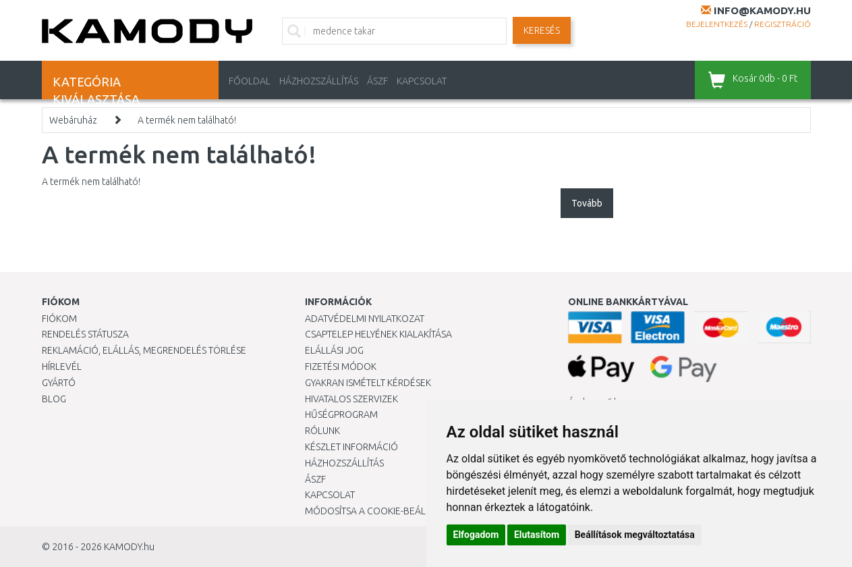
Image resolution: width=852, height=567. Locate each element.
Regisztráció (782, 24)
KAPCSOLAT (422, 81)
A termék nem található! (187, 120)
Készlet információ (351, 446)
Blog (54, 399)
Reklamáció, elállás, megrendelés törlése (144, 350)
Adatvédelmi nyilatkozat (364, 318)
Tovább (586, 203)
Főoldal (250, 81)
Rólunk (322, 430)
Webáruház (73, 120)
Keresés (541, 30)
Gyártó (59, 382)
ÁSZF (377, 81)
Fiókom (59, 318)
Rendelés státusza (85, 334)
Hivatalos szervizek (351, 399)
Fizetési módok (340, 366)
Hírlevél (62, 366)
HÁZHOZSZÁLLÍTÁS (318, 81)
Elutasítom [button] (536, 534)
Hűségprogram (341, 414)
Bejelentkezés (716, 24)
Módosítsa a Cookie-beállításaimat (389, 511)
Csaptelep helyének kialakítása (378, 334)
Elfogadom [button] (476, 534)
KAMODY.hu (129, 546)
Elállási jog (334, 350)
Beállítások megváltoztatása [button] (635, 534)
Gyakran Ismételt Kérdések (368, 382)
